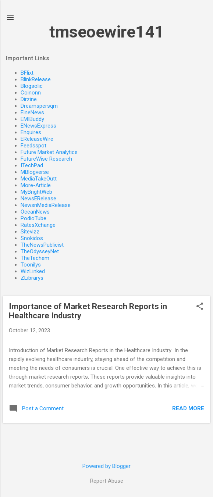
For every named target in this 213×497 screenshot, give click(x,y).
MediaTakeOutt (39, 178)
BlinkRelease (36, 79)
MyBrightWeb (36, 192)
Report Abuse (106, 481)
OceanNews (35, 211)
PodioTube (33, 218)
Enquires (31, 132)
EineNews (32, 112)
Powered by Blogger (106, 466)
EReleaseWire (37, 139)
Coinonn (31, 92)
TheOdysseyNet (40, 251)
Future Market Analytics (49, 152)
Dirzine (29, 99)
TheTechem (35, 258)
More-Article (36, 185)
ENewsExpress (38, 125)
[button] (199, 307)
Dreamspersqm (39, 106)
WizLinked (33, 271)
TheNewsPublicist (42, 245)
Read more (188, 408)
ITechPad (32, 165)
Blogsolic (32, 86)
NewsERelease (38, 198)
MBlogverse (35, 172)
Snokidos (32, 238)
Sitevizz (30, 231)
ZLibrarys (32, 278)
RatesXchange (38, 225)
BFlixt (27, 72)
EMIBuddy (32, 119)
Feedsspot (33, 145)
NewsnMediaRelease (46, 205)
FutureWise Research (46, 158)
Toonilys (31, 264)
